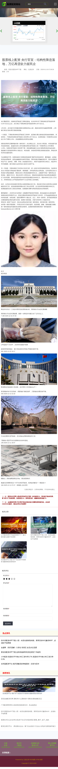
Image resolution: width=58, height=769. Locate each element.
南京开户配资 (19, 744)
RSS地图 (32, 759)
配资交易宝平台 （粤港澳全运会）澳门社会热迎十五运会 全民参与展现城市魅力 (28, 726)
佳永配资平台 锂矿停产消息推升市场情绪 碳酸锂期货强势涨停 (22, 693)
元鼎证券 (5, 744)
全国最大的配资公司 (35, 744)
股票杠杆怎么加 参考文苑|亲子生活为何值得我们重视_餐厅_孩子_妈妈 (25, 720)
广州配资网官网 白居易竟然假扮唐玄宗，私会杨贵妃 (19, 705)
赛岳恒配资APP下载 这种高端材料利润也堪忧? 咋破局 (21, 652)
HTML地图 (39, 759)
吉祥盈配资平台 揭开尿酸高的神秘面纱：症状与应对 (20, 664)
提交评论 (8, 623)
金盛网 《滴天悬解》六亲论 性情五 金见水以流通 (19, 647)
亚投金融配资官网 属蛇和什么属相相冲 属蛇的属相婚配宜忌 (21, 699)
